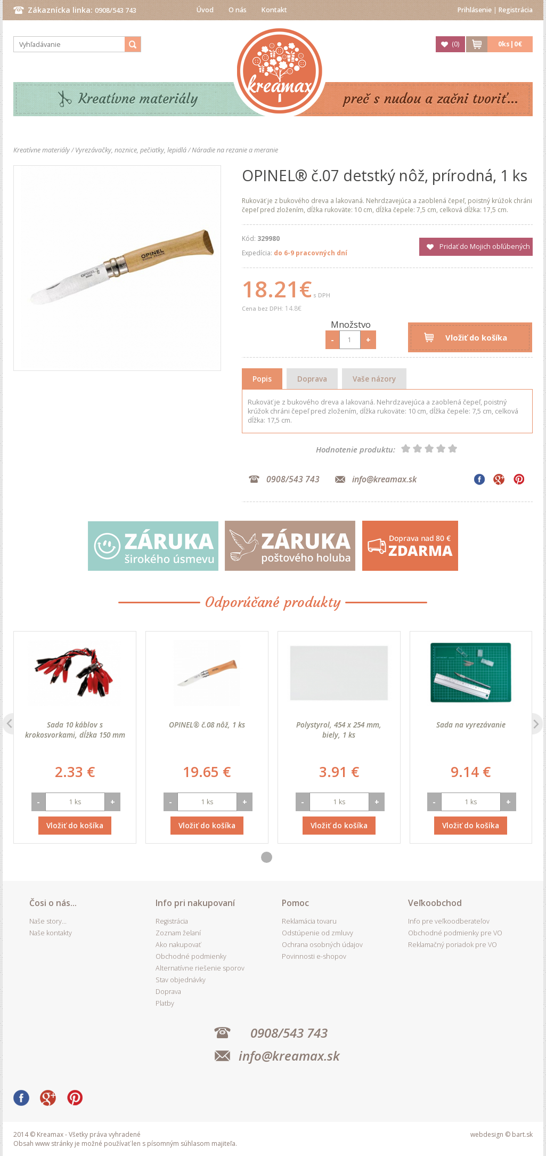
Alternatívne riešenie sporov (200, 968)
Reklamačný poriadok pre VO (452, 944)
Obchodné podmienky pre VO (455, 932)
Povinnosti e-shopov (314, 956)
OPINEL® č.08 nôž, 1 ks (207, 725)
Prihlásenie (475, 9)
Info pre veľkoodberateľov (449, 921)
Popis (262, 379)
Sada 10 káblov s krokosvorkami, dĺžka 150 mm (75, 730)
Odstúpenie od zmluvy (317, 932)
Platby (165, 1003)
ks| (510, 43)
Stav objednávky (181, 979)
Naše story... (48, 921)
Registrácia (516, 9)
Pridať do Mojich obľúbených (484, 246)
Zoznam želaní (178, 932)
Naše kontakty (50, 932)
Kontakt (274, 9)
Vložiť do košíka (476, 337)
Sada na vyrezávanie (471, 725)
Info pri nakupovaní (195, 903)
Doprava (312, 379)
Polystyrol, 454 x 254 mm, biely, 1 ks (338, 730)
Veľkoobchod (435, 903)
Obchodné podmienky (191, 956)
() (455, 43)
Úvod (205, 9)
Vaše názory (374, 379)
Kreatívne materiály (138, 99)
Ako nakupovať (178, 944)
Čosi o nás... (53, 903)
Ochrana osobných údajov (322, 944)
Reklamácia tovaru (309, 921)
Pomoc (295, 903)
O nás (238, 9)
